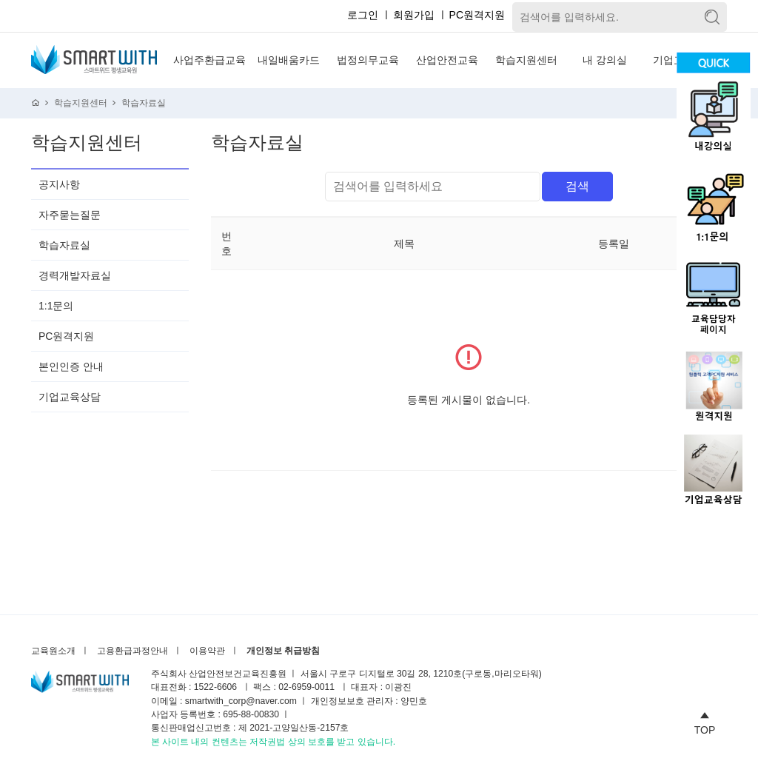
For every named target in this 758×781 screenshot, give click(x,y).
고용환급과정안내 (132, 651)
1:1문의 (55, 306)
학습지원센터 (526, 60)
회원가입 (414, 15)
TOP (705, 721)
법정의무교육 (368, 60)
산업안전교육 (447, 60)
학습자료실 (143, 103)
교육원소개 (53, 651)
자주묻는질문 (69, 215)
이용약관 (207, 651)
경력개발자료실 (74, 275)
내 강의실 (605, 60)
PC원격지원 (477, 15)
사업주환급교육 (209, 60)
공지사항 (59, 184)
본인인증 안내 (71, 366)
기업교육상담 (69, 397)
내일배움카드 (289, 60)
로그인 (362, 15)
